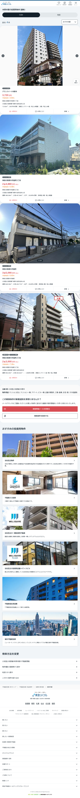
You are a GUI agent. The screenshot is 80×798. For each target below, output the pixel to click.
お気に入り (40, 111)
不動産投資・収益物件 (25, 687)
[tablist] (40, 15)
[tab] (21, 15)
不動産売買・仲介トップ (9, 687)
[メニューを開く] (75, 3)
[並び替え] (70, 22)
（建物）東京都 (40, 687)
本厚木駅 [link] (49, 687)
